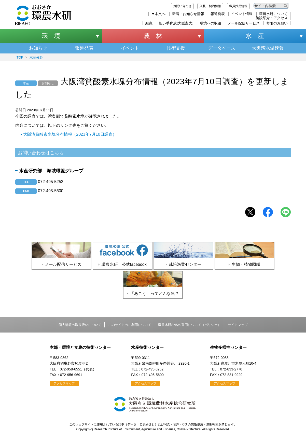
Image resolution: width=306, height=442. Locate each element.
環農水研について (273, 14)
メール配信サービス (244, 23)
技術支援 (176, 48)
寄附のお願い (277, 23)
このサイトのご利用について (129, 325)
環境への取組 (210, 23)
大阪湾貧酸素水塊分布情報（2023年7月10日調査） (69, 134)
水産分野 (36, 57)
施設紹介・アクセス (272, 18)
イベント (130, 48)
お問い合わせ (182, 6)
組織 (148, 23)
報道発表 (218, 14)
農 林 (153, 35)
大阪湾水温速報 (268, 48)
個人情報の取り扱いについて (80, 325)
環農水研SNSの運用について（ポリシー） (189, 325)
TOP (20, 57)
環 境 (51, 35)
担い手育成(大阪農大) (176, 23)
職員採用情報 (238, 6)
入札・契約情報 (210, 6)
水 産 (255, 35)
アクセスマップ (64, 383)
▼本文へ (158, 14)
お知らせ (38, 48)
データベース (221, 48)
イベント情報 (242, 14)
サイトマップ (238, 325)
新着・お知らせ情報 (188, 14)
